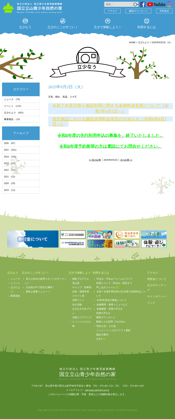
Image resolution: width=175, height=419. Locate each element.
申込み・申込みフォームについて (114, 279)
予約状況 (164, 11)
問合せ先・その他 (106, 326)
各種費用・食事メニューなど (112, 304)
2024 (6, 156)
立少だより (10, 112)
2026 (6, 143)
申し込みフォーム (105, 287)
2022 (6, 170)
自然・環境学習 (80, 291)
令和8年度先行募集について (111, 300)
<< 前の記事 (95, 160)
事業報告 (9, 119)
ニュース (9, 99)
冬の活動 (77, 304)
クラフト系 (78, 296)
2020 (6, 183)
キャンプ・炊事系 (81, 287)
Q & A (99, 339)
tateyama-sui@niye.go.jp (97, 390)
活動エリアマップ (81, 317)
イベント (9, 106)
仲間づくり (78, 300)
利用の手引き (103, 313)
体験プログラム (80, 279)
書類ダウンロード (138, 11)
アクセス (112, 11)
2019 (6, 190)
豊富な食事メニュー (36, 291)
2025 (6, 150)
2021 (6, 176)
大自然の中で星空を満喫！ (40, 287)
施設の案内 (102, 334)
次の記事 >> (126, 160)
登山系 (75, 283)
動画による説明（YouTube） (111, 321)
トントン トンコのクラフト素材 (113, 330)
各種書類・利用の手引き (110, 309)
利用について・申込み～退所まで (114, 283)
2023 (6, 163)
